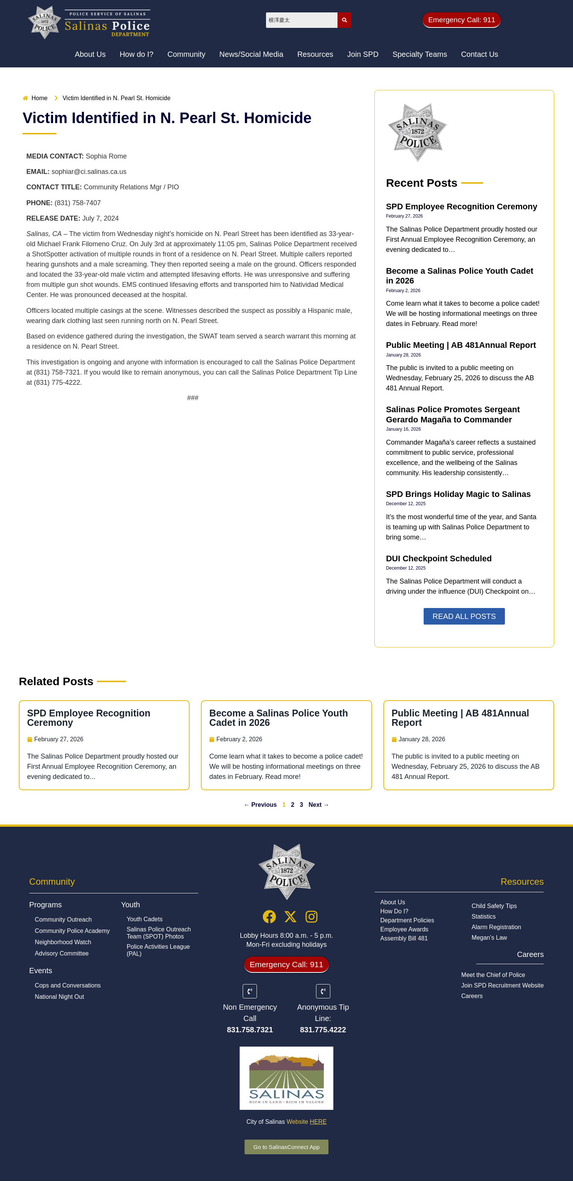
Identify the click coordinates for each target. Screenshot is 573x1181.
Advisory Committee (62, 954)
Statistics (484, 917)
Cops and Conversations (68, 986)
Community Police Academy (72, 931)
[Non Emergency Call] (249, 994)
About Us (392, 902)
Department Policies (407, 920)
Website (307, 1125)
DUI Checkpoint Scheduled (439, 558)
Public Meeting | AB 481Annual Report (461, 345)
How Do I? (394, 911)
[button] (462, 20)
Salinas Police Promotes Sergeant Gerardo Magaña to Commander (453, 414)
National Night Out (59, 997)
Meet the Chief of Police (493, 975)
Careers (472, 996)
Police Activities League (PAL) (158, 950)
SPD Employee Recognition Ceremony (461, 206)
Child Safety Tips (494, 906)
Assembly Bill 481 (404, 939)
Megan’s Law (489, 938)
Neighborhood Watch (63, 942)
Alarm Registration (496, 927)
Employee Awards (404, 930)
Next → (319, 805)
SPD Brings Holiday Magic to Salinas (458, 494)
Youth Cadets (145, 919)
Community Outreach (63, 920)
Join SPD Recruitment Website (502, 986)
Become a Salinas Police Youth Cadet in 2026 (278, 718)
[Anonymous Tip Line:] (323, 994)
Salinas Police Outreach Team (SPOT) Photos (159, 933)
